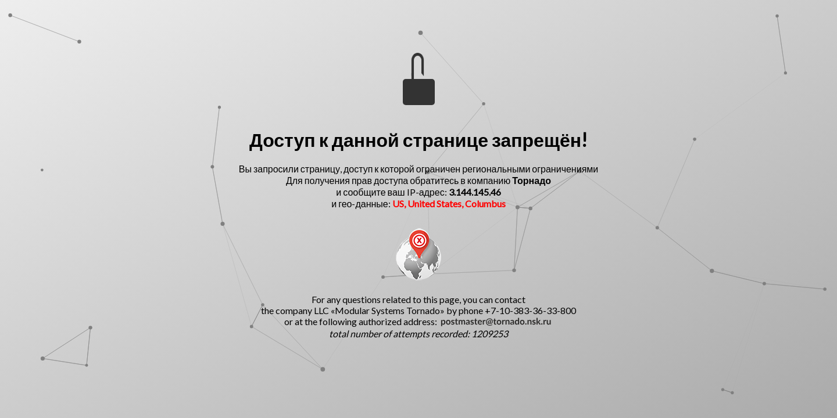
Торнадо (531, 180)
